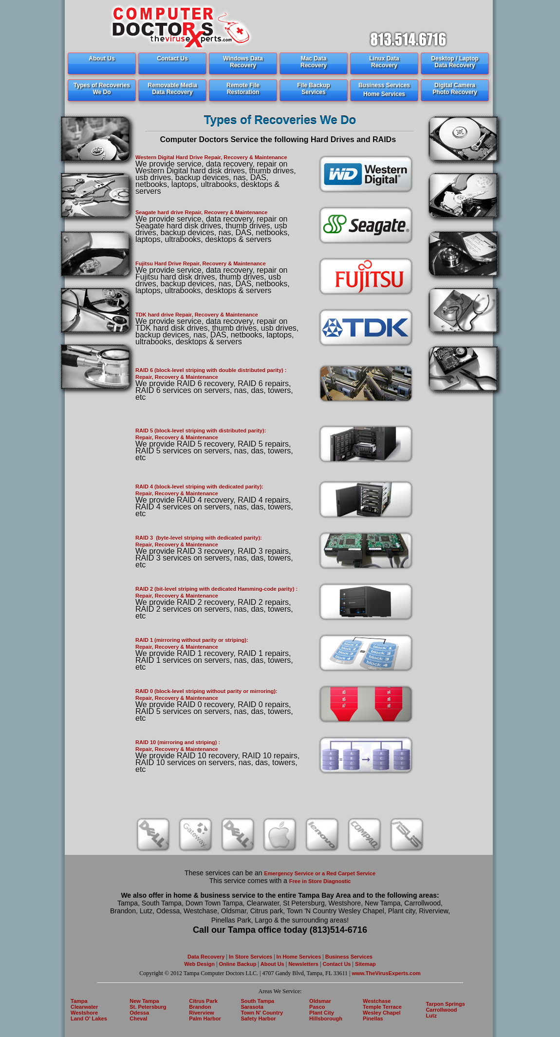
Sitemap (365, 964)
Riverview (201, 1013)
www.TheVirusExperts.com (386, 973)
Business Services (349, 957)
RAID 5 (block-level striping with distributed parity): (200, 431)
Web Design (199, 964)
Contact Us (336, 964)
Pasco (317, 1007)
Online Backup (237, 964)
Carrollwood (441, 1010)
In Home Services (299, 957)
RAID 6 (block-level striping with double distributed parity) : (210, 370)
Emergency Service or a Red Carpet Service (319, 873)
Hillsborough (325, 1018)
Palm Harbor (205, 1018)
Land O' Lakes (89, 1018)
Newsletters (304, 964)
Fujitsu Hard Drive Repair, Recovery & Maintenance (200, 263)
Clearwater (84, 1007)
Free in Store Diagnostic (320, 881)
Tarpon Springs (445, 1004)
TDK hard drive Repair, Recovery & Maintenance (196, 315)
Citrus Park (203, 1001)
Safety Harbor (258, 1018)
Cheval (138, 1018)
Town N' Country (262, 1013)
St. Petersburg (148, 1007)
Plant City (321, 1013)
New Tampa (144, 1001)
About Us (272, 964)
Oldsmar (320, 1001)
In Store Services (250, 957)
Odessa (139, 1013)
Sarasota (252, 1007)
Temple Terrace (382, 1007)
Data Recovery (205, 957)
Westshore (84, 1013)
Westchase (377, 1001)
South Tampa (257, 1001)
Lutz (431, 1015)
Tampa (79, 1001)
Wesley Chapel (381, 1013)
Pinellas (373, 1018)
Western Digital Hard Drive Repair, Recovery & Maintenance (211, 157)
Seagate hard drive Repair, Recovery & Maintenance (201, 212)
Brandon (200, 1007)
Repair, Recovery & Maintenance (176, 377)
